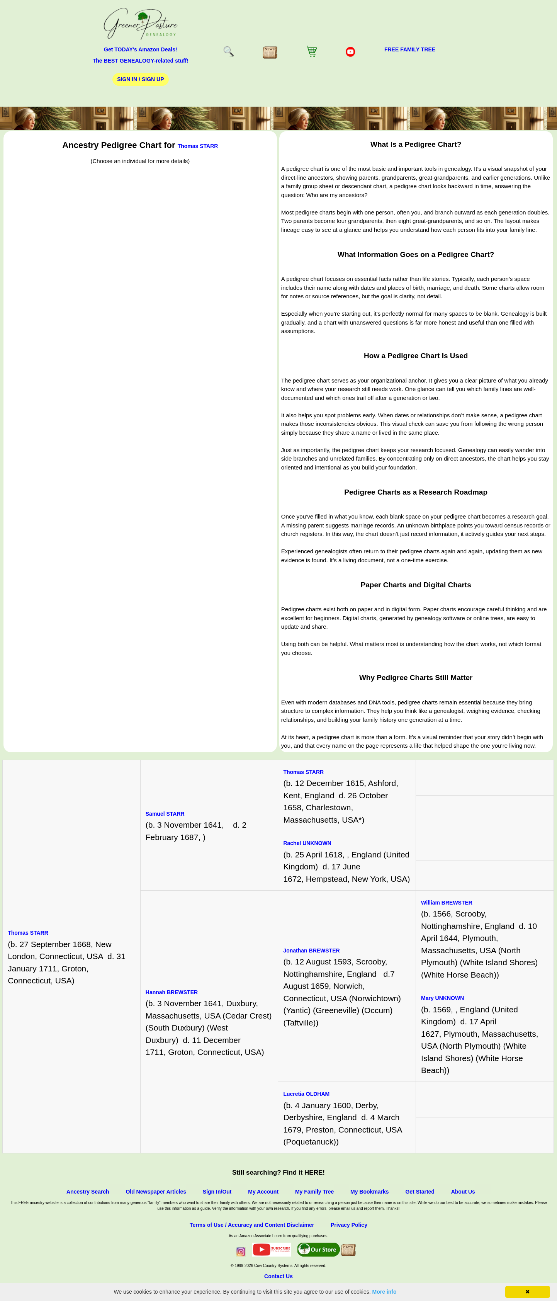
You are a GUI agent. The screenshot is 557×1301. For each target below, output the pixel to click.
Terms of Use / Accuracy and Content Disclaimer (252, 1225)
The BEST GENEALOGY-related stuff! (140, 61)
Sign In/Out (217, 1192)
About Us (463, 1192)
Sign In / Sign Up (140, 79)
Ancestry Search (87, 1192)
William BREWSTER (446, 903)
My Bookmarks (369, 1192)
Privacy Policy (349, 1225)
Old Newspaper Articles (156, 1192)
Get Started (419, 1192)
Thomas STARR (198, 146)
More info (384, 1292)
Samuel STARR (165, 814)
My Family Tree (314, 1192)
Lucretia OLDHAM (306, 1094)
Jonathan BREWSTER (311, 950)
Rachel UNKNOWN (307, 843)
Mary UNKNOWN (442, 998)
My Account (263, 1192)
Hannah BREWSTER (172, 992)
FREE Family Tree (409, 49)
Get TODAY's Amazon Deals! (140, 49)
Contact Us (278, 1276)
